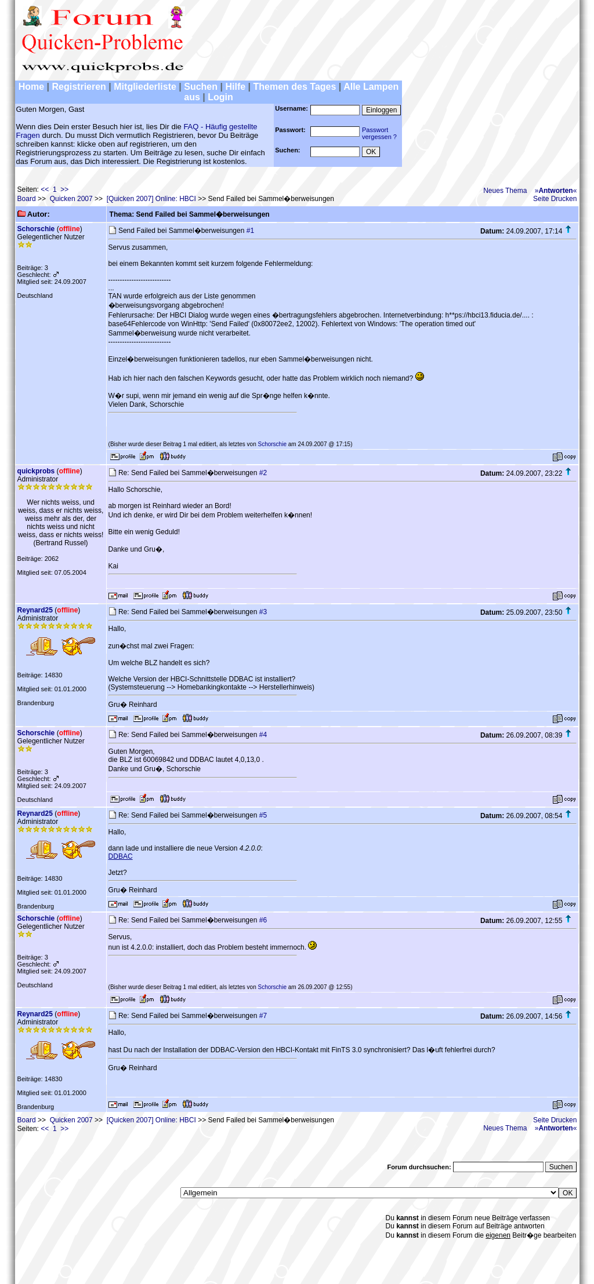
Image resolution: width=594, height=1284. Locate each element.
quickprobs (36, 471)
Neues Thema (505, 191)
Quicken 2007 (71, 199)
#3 (263, 612)
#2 (263, 473)
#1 (250, 231)
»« (556, 191)
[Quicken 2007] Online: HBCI (151, 199)
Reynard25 (35, 610)
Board (26, 199)
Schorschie (36, 229)
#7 (263, 1016)
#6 (263, 920)
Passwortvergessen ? (379, 133)
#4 (263, 735)
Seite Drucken (555, 199)
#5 (263, 815)
